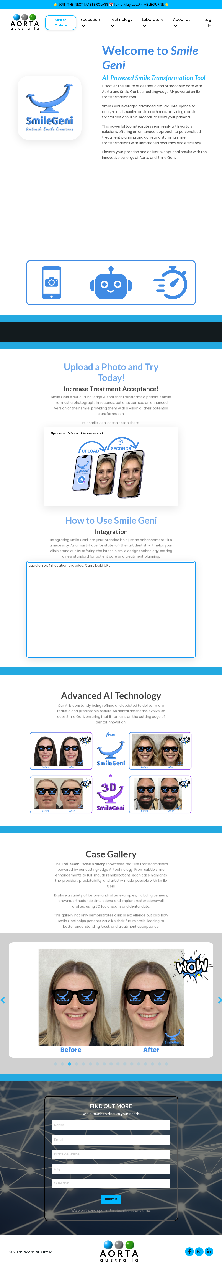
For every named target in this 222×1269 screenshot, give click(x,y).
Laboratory (152, 22)
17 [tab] (166, 1064)
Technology (121, 22)
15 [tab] (152, 1064)
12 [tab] (132, 1064)
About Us (182, 22)
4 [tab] (76, 1064)
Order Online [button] (61, 22)
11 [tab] (125, 1064)
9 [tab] (111, 1064)
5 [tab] (83, 1064)
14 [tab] (146, 1064)
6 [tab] (90, 1064)
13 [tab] (139, 1064)
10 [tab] (118, 1064)
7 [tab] (97, 1064)
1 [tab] (55, 1064)
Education (90, 22)
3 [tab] (69, 1064)
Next (220, 1000)
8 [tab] (104, 1064)
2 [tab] (62, 1064)
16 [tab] (159, 1064)
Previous (2, 1000)
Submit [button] (111, 1199)
